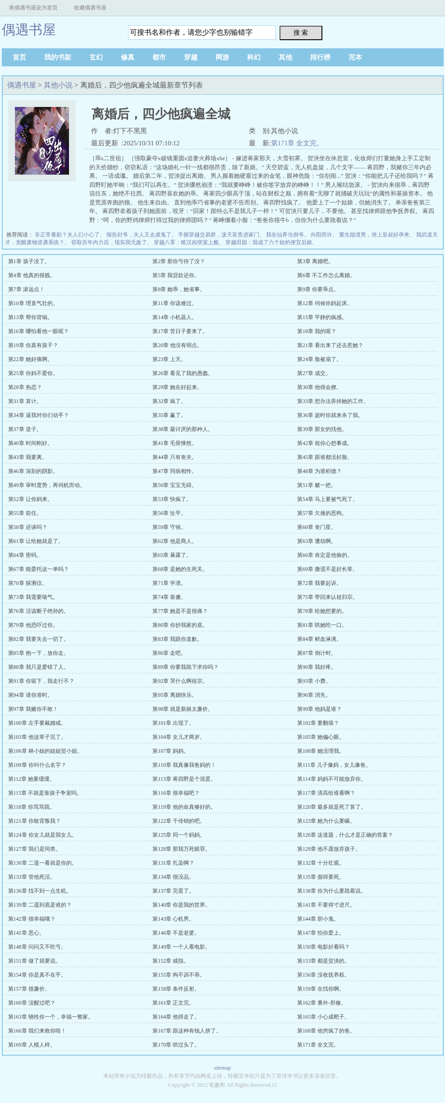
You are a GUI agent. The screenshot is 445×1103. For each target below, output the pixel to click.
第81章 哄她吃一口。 (322, 625)
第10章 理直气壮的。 (33, 303)
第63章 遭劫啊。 (316, 541)
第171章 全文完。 (297, 143)
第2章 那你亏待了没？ (178, 261)
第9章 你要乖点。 (318, 289)
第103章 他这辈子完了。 (37, 737)
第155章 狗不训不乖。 (178, 975)
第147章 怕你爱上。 (320, 933)
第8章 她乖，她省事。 (178, 289)
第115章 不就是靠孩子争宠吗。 (45, 793)
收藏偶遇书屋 (90, 8)
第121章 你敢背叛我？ (34, 821)
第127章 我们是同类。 (34, 849)
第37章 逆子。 (25, 429)
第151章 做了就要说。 (34, 961)
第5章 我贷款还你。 (176, 275)
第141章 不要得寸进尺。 (326, 905)
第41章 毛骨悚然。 (174, 443)
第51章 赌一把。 (316, 485)
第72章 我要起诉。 (319, 583)
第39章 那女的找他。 (322, 429)
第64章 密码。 (25, 555)
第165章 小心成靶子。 (323, 1017)
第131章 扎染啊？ (173, 863)
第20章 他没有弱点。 (177, 345)
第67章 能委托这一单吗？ (38, 569)
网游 (222, 57)
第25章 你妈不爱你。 (33, 373)
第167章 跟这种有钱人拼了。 (186, 1031)
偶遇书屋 (29, 29)
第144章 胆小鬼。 (318, 919)
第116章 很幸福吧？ (176, 793)
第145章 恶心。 (26, 933)
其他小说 (58, 85)
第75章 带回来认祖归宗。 (327, 597)
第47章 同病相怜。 (174, 471)
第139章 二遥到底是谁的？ (40, 905)
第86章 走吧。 (169, 653)
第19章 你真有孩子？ (33, 345)
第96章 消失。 (314, 695)
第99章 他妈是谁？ (319, 709)
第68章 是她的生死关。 (180, 569)
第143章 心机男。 (173, 919)
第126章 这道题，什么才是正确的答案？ (345, 835)
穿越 (190, 57)
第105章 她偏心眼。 (320, 737)
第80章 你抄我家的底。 (180, 625)
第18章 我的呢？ (316, 331)
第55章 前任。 (25, 513)
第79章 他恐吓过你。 (33, 625)
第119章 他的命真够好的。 (184, 807)
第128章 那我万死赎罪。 (181, 849)
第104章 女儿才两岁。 (178, 737)
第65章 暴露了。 (172, 555)
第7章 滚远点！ (26, 289)
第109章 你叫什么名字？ (37, 765)
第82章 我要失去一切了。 (38, 639)
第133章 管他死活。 (31, 877)
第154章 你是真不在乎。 (37, 975)
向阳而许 (321, 235)
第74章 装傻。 (169, 597)
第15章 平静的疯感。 (322, 317)
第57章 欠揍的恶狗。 (322, 513)
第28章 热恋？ (25, 387)
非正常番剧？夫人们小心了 (67, 235)
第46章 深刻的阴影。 (33, 471)
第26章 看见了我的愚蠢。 (182, 373)
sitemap (222, 1068)
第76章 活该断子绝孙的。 (38, 611)
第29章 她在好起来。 (177, 387)
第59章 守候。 (169, 527)
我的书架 (57, 57)
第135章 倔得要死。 (320, 877)
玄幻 (96, 57)
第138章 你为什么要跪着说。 (331, 891)
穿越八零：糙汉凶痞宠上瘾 (186, 242)
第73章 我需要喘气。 (33, 597)
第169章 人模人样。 (31, 1045)
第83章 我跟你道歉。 (177, 639)
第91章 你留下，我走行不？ (41, 681)
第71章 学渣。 (169, 583)
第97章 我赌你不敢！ (33, 709)
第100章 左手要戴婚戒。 (37, 723)
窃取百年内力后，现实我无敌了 (109, 242)
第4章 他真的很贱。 (31, 275)
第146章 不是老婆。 (176, 933)
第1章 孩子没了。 (29, 261)
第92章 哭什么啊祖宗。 (180, 681)
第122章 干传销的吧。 (178, 821)
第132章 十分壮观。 (320, 863)
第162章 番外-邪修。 (321, 1003)
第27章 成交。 (314, 373)
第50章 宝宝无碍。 (174, 485)
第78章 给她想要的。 (322, 611)
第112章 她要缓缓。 (31, 779)
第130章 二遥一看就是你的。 (42, 863)
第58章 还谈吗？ (27, 527)
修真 (127, 57)
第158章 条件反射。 (176, 989)
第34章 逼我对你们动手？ (38, 415)
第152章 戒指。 (170, 961)
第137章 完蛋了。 (173, 891)
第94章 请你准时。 (30, 695)
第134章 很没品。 (173, 877)
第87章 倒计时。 (316, 653)
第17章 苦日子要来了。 (180, 331)
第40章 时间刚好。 (30, 443)
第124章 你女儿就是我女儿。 (42, 835)
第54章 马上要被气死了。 (327, 499)
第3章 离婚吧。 (315, 261)
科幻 (254, 57)
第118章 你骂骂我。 (31, 807)
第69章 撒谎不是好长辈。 (327, 569)
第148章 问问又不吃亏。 (37, 947)
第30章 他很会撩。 (319, 387)
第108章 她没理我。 (320, 751)
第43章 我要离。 (27, 457)
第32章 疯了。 (169, 401)
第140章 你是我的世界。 (181, 905)
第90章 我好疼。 (316, 667)
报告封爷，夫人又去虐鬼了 (138, 235)
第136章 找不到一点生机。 (40, 891)
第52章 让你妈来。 (30, 499)
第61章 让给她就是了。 (36, 541)
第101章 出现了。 (173, 723)
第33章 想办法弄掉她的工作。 (333, 401)
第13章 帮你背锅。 (30, 317)
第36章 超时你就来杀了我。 (330, 415)
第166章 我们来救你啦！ (37, 1031)
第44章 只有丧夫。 (174, 457)
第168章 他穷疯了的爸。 (326, 1031)
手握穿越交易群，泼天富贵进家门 (218, 235)
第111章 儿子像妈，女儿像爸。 (334, 765)
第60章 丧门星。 (316, 527)
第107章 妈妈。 (170, 751)
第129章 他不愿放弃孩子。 (329, 849)
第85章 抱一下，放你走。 (38, 653)
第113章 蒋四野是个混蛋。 (184, 779)
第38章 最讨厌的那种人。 (182, 429)
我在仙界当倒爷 (285, 235)
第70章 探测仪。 (27, 583)
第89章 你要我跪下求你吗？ (185, 667)
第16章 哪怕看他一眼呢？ (38, 331)
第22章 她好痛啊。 (30, 359)
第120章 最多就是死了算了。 (331, 807)
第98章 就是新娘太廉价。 (182, 709)
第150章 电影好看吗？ (323, 947)
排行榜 (320, 57)
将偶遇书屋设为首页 (33, 8)
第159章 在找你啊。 (320, 989)
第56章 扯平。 (169, 513)
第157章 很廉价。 (29, 989)
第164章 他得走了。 (176, 1017)
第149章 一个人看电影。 (181, 947)
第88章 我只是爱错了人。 (38, 667)
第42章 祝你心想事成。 (325, 443)
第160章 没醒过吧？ (31, 1003)
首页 (19, 57)
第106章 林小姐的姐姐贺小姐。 (45, 751)
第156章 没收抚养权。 (323, 975)
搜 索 (301, 32)
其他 (285, 57)
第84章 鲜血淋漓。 (319, 639)
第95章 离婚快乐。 (174, 695)
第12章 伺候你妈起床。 (325, 303)
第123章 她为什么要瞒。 (326, 821)
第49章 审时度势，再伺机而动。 (46, 485)
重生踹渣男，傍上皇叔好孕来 (374, 235)
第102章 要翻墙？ (318, 723)
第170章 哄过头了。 (176, 1045)
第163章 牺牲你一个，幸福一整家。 (50, 1017)
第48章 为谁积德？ (319, 471)
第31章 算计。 (25, 401)
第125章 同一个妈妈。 (178, 835)
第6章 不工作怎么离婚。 (326, 275)
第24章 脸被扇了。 (319, 359)
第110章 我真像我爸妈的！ (184, 765)
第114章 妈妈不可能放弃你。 (331, 779)
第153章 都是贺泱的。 (323, 961)
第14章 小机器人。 (174, 317)
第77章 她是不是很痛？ (180, 611)
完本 (355, 57)
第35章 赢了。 (169, 415)
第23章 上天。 (169, 359)
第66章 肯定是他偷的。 (325, 555)
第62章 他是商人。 (174, 541)
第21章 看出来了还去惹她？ (330, 345)
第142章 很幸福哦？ (31, 919)
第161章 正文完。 (173, 1003)
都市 (159, 57)
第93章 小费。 (314, 681)
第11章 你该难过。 (174, 303)
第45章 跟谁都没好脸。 (325, 457)
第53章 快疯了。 (172, 499)
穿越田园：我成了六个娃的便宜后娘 (268, 242)
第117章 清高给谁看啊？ (326, 793)
